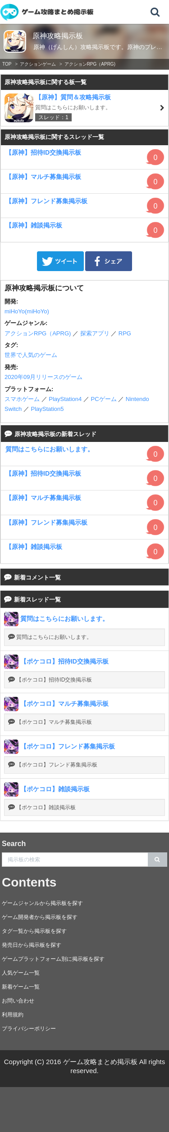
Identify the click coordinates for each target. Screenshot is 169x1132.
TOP (6, 64)
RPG (125, 333)
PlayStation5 (47, 409)
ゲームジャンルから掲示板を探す (42, 903)
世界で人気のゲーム (31, 355)
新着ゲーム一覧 (21, 987)
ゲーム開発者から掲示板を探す (40, 917)
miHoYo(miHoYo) (27, 311)
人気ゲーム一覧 (21, 973)
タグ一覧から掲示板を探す (34, 931)
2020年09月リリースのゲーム (43, 377)
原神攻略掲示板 (57, 36)
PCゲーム (103, 399)
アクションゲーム (38, 64)
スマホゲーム (22, 399)
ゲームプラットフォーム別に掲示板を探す (53, 959)
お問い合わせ (18, 1001)
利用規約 (12, 1015)
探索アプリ (95, 333)
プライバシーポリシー (29, 1028)
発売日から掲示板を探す (31, 945)
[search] (157, 859)
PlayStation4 (65, 399)
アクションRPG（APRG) (89, 64)
